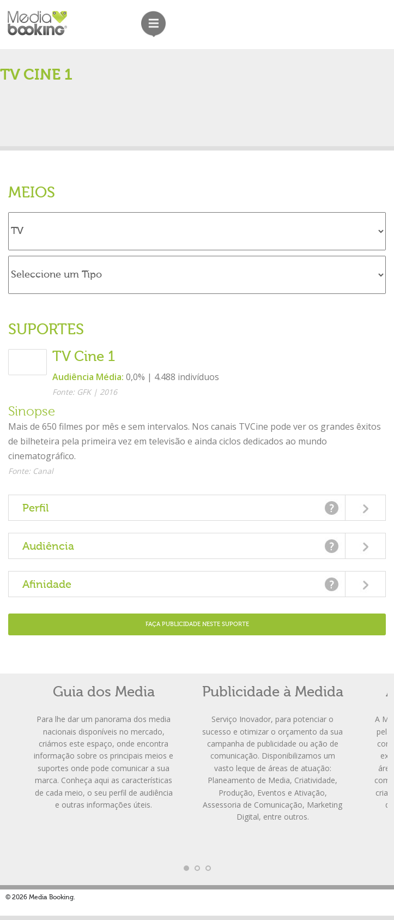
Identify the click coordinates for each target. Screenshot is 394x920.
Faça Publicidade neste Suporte (197, 624)
